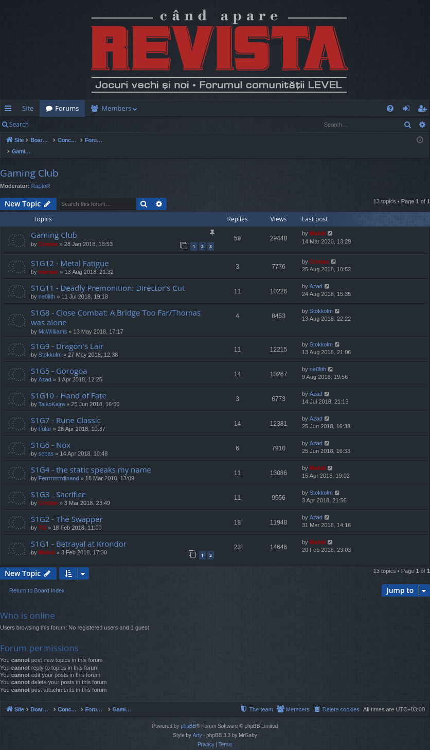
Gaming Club (29, 162)
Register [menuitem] (424, 110)
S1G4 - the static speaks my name (91, 459)
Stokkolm (321, 300)
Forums (67, 108)
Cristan (48, 233)
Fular (45, 418)
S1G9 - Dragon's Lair (67, 335)
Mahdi (318, 222)
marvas (49, 261)
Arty (197, 724)
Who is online (27, 605)
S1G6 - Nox (50, 434)
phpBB (188, 715)
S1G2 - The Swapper (67, 508)
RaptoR (40, 175)
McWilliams (53, 321)
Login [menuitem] (408, 110)
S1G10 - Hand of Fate (68, 384)
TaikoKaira (52, 393)
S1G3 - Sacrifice (58, 483)
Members (116, 108)
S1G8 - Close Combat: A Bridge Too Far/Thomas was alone (116, 306)
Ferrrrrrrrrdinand (59, 467)
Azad (316, 275)
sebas (46, 443)
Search (19, 124)
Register (85, 124)
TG (42, 517)
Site (27, 108)
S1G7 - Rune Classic (66, 409)
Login (51, 124)
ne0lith (47, 286)
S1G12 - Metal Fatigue (70, 252)
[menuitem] (230, 108)
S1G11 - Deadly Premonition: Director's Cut (108, 277)
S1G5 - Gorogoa (59, 360)
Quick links (10, 110)
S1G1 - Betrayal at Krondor (79, 533)
